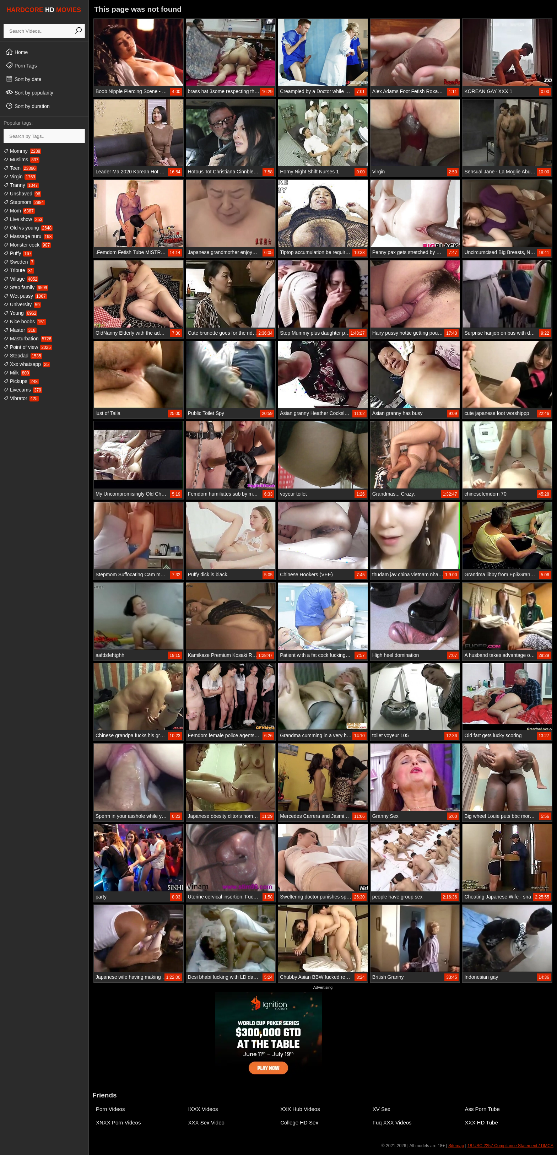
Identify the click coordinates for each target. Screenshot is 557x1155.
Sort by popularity (29, 92)
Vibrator (21, 398)
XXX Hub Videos (300, 1109)
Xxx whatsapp (27, 364)
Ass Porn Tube (482, 1109)
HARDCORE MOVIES (43, 10)
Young (20, 313)
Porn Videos (110, 1109)
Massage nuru (28, 236)
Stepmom (24, 202)
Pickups (21, 381)
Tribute (19, 270)
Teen (20, 168)
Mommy (22, 151)
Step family (26, 287)
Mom (19, 211)
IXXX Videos (203, 1109)
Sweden (19, 262)
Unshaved (22, 193)
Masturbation (28, 338)
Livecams (23, 390)
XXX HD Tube (481, 1122)
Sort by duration (27, 106)
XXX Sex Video (206, 1122)
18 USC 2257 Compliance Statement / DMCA (510, 1145)
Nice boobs (25, 321)
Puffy (18, 253)
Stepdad (23, 355)
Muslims (21, 159)
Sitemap (456, 1145)
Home (16, 52)
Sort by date (23, 79)
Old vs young (28, 228)
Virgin (20, 176)
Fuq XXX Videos (392, 1122)
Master (20, 330)
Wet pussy (25, 296)
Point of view (28, 347)
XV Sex (381, 1109)
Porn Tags (21, 65)
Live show (23, 219)
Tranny (21, 185)
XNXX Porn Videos (118, 1122)
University (22, 304)
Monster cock (27, 245)
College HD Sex (299, 1122)
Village (21, 279)
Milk (17, 373)
